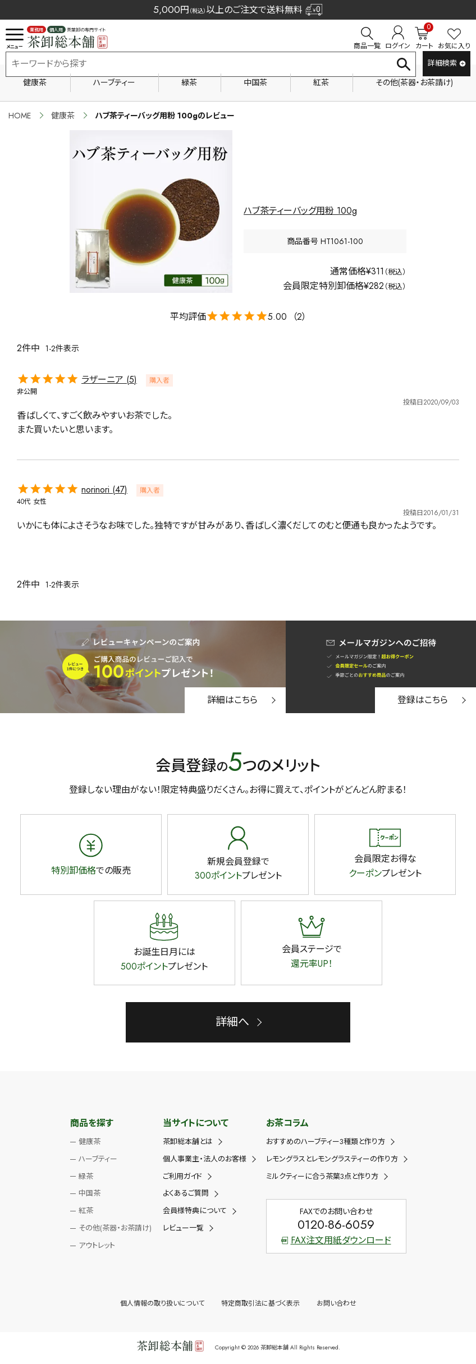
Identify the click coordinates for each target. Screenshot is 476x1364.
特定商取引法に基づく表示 (260, 1303)
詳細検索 (447, 63)
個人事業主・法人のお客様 (204, 1159)
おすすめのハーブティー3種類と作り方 (325, 1141)
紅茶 (321, 82)
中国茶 (255, 82)
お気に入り (454, 39)
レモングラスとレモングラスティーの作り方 (332, 1159)
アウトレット (97, 1245)
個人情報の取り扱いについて (162, 1303)
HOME (19, 115)
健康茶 (35, 82)
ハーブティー (114, 82)
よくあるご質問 (186, 1193)
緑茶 (189, 82)
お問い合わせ (336, 1303)
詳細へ (232, 1022)
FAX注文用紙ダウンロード (336, 1240)
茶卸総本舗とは (188, 1141)
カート (424, 38)
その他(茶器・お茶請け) (414, 82)
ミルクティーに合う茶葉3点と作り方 (322, 1176)
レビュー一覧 (183, 1228)
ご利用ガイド (182, 1176)
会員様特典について (195, 1210)
